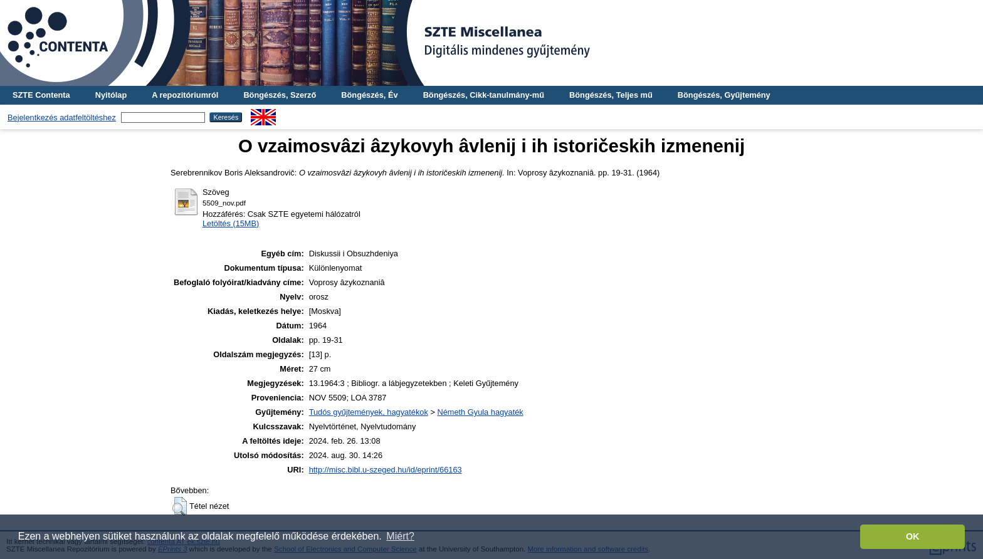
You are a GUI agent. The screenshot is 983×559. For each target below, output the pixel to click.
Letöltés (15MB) (230, 223)
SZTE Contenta (41, 95)
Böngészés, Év (369, 95)
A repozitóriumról (185, 95)
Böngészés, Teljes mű (611, 95)
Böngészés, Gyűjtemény (724, 95)
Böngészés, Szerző (279, 95)
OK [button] (913, 536)
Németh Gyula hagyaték (480, 412)
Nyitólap (111, 95)
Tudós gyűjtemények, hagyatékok (368, 412)
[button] (179, 506)
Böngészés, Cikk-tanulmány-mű (483, 95)
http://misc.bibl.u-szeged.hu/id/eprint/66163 (385, 469)
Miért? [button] (400, 536)
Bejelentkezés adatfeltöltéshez (62, 117)
